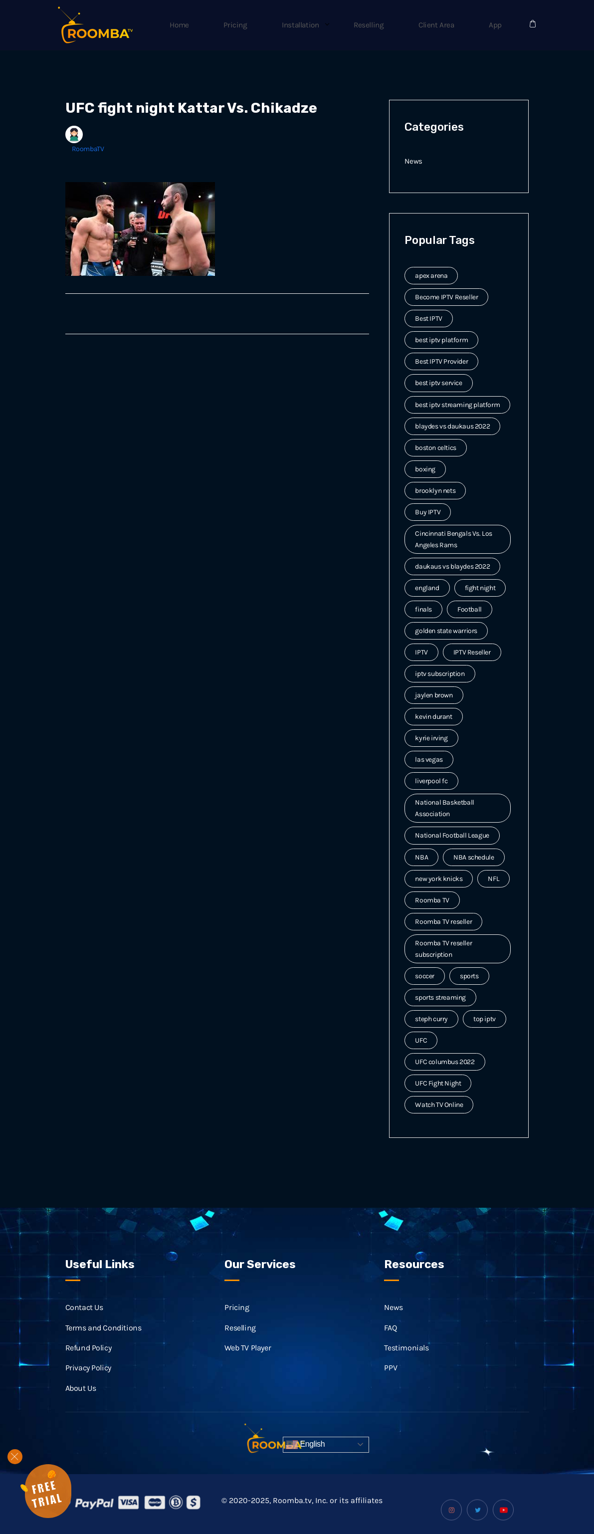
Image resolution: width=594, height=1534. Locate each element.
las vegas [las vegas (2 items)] (428, 759)
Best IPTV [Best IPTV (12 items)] (428, 318)
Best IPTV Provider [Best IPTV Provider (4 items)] (441, 361)
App (499, 25)
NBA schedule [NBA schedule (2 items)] (473, 857)
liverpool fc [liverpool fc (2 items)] (431, 781)
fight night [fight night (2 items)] (480, 588)
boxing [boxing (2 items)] (425, 469)
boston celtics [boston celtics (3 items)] (435, 447)
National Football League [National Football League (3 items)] (452, 835)
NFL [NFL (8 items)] (493, 879)
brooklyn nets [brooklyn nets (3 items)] (435, 490)
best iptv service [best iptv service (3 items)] (438, 383)
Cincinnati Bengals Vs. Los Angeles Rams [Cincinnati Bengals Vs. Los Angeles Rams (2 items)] (453, 539)
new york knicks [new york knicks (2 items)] (438, 879)
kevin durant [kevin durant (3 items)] (433, 716)
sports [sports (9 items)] (469, 976)
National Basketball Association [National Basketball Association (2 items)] (444, 808)
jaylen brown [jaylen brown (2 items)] (433, 695)
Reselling (390, 25)
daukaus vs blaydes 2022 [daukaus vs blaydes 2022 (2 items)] (452, 566)
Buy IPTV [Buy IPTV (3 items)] (427, 512)
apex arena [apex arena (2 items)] (431, 275)
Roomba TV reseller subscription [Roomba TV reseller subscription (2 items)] (443, 949)
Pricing (273, 25)
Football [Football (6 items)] (469, 609)
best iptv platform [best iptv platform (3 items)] (441, 340)
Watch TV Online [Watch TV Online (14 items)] (439, 1104)
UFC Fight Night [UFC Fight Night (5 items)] (438, 1083)
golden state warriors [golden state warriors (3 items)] (446, 631)
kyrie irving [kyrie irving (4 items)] (431, 738)
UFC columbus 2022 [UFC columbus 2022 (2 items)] (444, 1062)
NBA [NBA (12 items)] (421, 857)
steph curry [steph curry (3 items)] (431, 1019)
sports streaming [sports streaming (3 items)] (440, 997)
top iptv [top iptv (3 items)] (484, 1019)
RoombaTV (88, 149)
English (305, 1445)
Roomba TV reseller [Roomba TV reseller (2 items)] (443, 921)
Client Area (449, 25)
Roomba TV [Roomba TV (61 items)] (432, 900)
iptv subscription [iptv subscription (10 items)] (439, 673)
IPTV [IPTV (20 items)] (421, 652)
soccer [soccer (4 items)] (424, 976)
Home (225, 25)
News (413, 161)
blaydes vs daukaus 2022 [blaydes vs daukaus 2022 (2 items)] (452, 426)
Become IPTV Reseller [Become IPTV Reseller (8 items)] (446, 297)
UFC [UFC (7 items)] (421, 1040)
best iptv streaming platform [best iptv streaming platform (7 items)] (457, 405)
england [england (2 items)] (427, 588)
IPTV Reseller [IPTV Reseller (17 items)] (472, 652)
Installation (330, 25)
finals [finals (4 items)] (423, 609)
